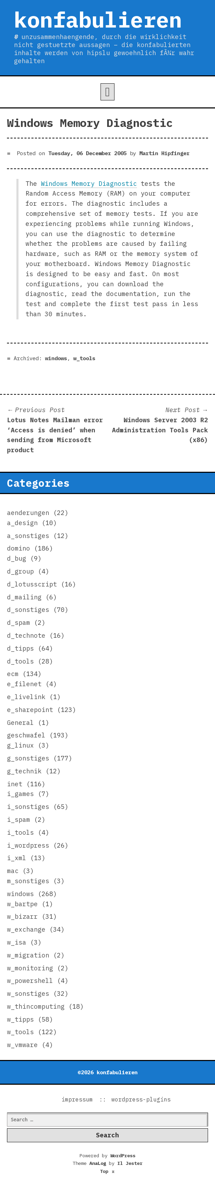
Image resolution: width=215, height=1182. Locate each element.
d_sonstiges (28, 610)
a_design (22, 523)
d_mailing (24, 597)
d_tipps (20, 648)
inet (14, 784)
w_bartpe (22, 904)
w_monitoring (30, 968)
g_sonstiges (28, 758)
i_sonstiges (28, 807)
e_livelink (26, 697)
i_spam (18, 820)
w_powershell (30, 981)
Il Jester (129, 1163)
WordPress (122, 1155)
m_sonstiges (28, 881)
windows (56, 358)
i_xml (16, 858)
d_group (20, 571)
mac (12, 871)
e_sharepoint (30, 710)
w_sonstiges (28, 994)
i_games (20, 794)
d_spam (18, 623)
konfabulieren (98, 19)
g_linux (20, 745)
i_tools (20, 832)
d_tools (20, 661)
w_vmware (22, 1045)
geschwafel (26, 735)
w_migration (28, 955)
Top (107, 1171)
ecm (12, 674)
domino (18, 548)
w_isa (16, 942)
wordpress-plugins (141, 1099)
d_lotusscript (32, 584)
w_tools (84, 358)
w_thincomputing (36, 1006)
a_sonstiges (28, 536)
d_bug (16, 558)
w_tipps (20, 1019)
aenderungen (28, 513)
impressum (77, 1099)
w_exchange (26, 929)
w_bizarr (22, 916)
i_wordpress (28, 845)
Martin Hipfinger (164, 153)
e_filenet (24, 684)
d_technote (26, 635)
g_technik (24, 771)
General (20, 723)
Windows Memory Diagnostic (89, 184)
